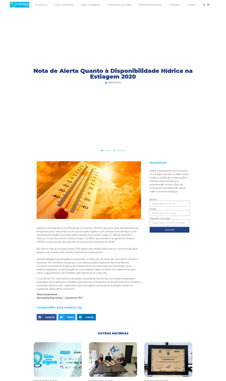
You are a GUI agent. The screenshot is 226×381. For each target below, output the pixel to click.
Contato (191, 5)
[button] (204, 5)
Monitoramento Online (150, 5)
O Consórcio (41, 5)
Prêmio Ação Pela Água (119, 5)
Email (153, 209)
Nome (153, 199)
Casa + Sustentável (64, 5)
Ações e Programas (90, 5)
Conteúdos (174, 5)
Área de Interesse (160, 218)
